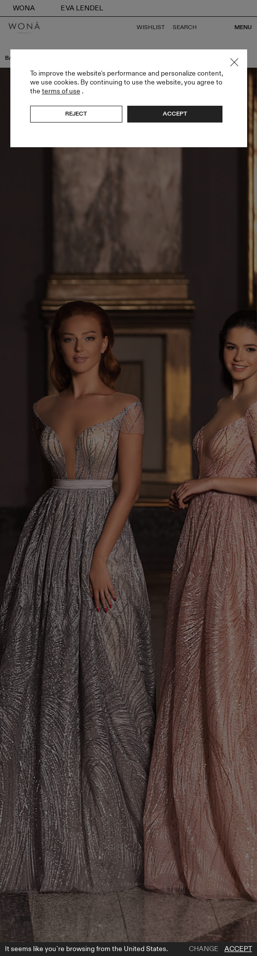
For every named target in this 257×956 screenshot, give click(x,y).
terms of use (61, 91)
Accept (238, 949)
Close (234, 62)
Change (204, 949)
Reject (76, 114)
